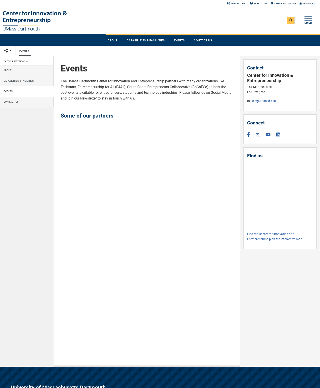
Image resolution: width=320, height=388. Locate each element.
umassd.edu (236, 3)
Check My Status (283, 3)
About (112, 40)
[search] (270, 20)
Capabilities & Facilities (146, 40)
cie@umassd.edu (264, 101)
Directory (258, 3)
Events (179, 40)
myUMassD (308, 3)
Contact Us (203, 40)
